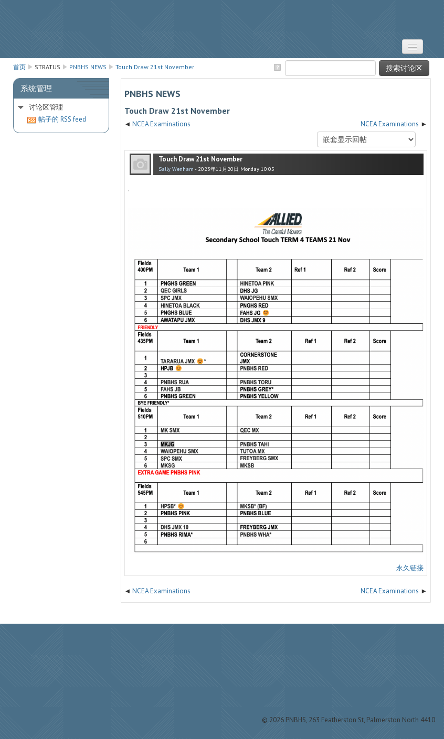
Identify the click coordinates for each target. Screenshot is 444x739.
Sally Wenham (176, 168)
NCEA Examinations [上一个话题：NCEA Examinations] (161, 123)
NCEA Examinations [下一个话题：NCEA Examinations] (390, 123)
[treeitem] (61, 107)
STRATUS (222, 29)
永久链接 (410, 567)
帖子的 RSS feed (56, 119)
